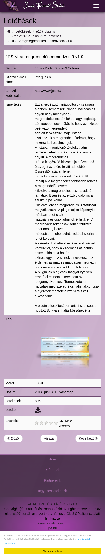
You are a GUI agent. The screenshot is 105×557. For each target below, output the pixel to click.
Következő (88, 438)
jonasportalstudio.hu (52, 523)
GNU (70, 514)
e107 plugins (45, 31)
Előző (13, 438)
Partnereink (52, 480)
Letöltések (23, 31)
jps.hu (52, 528)
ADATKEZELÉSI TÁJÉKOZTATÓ (52, 504)
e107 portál (21, 514)
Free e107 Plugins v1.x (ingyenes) (37, 36)
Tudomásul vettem (52, 551)
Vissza (49, 438)
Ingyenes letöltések (52, 491)
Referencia (52, 470)
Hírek (52, 459)
